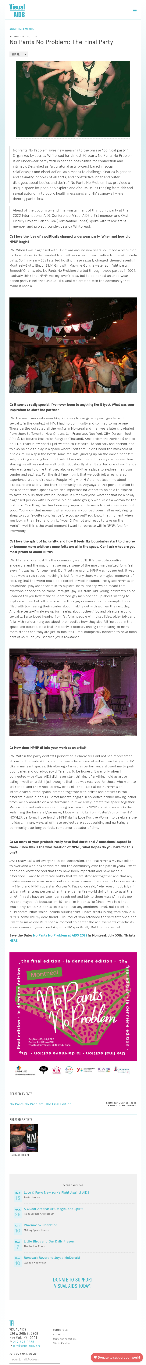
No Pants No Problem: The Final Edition (40, 1104)
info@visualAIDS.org (26, 1346)
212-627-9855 (23, 1342)
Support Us (60, 1329)
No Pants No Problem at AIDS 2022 (60, 935)
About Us (59, 1334)
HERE (13, 941)
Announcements (21, 29)
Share (16, 54)
